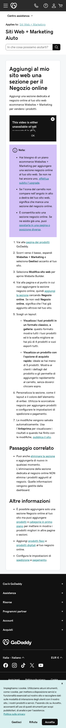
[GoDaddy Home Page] (17, 642)
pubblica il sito (42, 437)
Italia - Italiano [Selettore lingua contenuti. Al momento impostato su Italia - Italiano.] (14, 657)
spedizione (23, 559)
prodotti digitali (26, 545)
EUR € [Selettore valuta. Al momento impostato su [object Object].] (57, 657)
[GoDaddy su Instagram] (14, 667)
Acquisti (8, 629)
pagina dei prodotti (38, 242)
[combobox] (29, 47)
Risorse (7, 602)
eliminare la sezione (43, 456)
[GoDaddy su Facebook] (5, 667)
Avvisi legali (14, 679)
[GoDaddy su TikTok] (23, 667)
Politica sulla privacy (35, 679)
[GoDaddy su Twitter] (32, 667)
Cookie (54, 679)
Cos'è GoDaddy (12, 583)
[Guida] (45, 6)
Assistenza (9, 593)
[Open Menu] (4, 5)
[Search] (56, 47)
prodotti (21, 521)
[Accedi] (54, 5)
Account (8, 620)
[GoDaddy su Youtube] (41, 667)
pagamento (39, 559)
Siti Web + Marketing (33, 24)
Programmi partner (15, 611)
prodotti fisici (36, 540)
